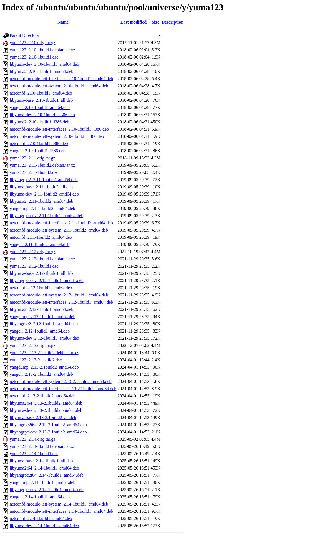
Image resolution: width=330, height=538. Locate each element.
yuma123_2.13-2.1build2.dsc (36, 359)
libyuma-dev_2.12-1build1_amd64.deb (44, 338)
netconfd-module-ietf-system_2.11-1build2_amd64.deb (59, 230)
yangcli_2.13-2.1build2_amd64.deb (41, 374)
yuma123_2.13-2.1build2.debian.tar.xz (44, 352)
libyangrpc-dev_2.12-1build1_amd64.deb (47, 280)
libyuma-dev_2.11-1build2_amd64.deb (44, 194)
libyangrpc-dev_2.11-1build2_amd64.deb (46, 215)
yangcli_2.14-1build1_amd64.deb (40, 496)
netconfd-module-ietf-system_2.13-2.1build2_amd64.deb (61, 381)
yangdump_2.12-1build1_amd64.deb (42, 316)
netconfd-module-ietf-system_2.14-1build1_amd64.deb (59, 504)
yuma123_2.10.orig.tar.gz (32, 42)
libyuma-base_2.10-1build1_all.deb (41, 100)
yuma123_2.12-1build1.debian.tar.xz (42, 259)
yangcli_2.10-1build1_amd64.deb (40, 107)
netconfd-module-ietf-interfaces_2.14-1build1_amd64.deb (61, 511)
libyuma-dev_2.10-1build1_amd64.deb (44, 64)
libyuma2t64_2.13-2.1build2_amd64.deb (46, 403)
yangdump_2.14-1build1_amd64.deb (42, 482)
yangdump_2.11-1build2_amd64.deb (42, 208)
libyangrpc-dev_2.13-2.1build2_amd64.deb (48, 432)
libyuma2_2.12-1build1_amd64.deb (41, 309)
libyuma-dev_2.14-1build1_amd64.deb (44, 525)
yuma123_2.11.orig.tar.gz (32, 158)
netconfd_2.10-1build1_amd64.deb (41, 93)
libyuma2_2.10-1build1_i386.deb (39, 122)
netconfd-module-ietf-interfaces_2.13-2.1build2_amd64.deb (63, 388)
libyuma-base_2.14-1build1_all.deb (41, 460)
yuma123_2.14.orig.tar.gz (32, 439)
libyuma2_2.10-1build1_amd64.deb (41, 71)
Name (63, 22)
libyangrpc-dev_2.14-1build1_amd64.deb (47, 489)
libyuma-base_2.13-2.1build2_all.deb (43, 417)
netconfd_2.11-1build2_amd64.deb (41, 237)
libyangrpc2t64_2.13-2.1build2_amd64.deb (48, 424)
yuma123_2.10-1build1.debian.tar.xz (42, 49)
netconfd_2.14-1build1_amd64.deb (41, 518)
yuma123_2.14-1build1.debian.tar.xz (42, 446)
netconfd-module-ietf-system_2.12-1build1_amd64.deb (59, 295)
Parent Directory (24, 35)
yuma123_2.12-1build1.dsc (34, 266)
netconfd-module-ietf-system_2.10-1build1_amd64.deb (59, 85)
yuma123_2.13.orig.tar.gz (32, 345)
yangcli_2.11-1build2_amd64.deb (39, 244)
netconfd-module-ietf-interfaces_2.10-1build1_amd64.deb (61, 78)
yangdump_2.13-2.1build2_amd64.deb (44, 367)
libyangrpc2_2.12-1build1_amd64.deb (44, 323)
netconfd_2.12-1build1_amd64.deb (41, 287)
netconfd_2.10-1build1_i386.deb (39, 143)
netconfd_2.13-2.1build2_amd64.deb (42, 396)
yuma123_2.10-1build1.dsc (34, 57)
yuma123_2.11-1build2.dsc (34, 172)
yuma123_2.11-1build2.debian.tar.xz (42, 165)
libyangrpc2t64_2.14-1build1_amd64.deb (47, 475)
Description (172, 22)
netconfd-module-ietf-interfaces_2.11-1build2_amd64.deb (61, 222)
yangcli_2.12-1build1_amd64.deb (40, 331)
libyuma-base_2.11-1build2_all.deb (41, 186)
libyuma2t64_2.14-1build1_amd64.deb (44, 468)
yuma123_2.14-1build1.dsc (34, 453)
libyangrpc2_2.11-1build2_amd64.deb (44, 179)
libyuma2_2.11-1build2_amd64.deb (41, 201)
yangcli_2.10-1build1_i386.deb (38, 150)
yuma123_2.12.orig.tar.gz (32, 251)
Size (155, 22)
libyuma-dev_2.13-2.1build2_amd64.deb (46, 410)
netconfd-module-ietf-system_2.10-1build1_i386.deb (57, 136)
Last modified (133, 22)
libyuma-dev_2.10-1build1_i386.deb (42, 114)
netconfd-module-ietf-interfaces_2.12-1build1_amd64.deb (61, 302)
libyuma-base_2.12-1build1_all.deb (41, 273)
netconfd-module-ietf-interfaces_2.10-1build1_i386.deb (59, 129)
